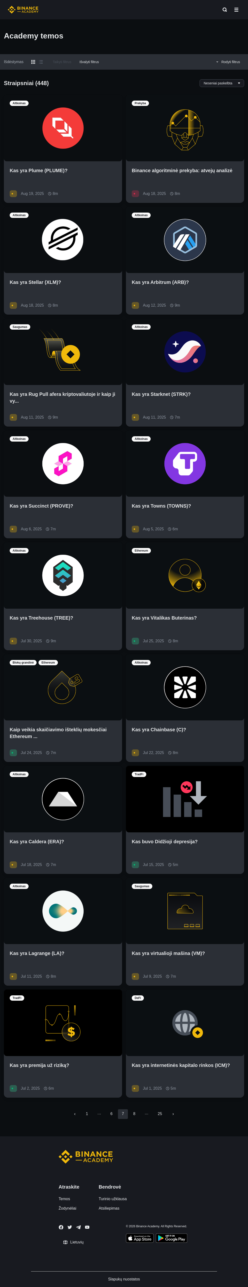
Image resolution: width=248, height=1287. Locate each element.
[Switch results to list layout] (41, 62)
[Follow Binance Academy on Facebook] (61, 1227)
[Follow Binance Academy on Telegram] (78, 1227)
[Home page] (23, 10)
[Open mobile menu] (236, 9)
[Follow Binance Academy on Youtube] (87, 1227)
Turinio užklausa (113, 1199)
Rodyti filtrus (227, 61)
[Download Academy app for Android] (171, 1239)
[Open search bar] (223, 9)
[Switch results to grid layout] (33, 62)
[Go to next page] (173, 1114)
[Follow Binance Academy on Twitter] (69, 1227)
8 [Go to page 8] (134, 1114)
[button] (236, 10)
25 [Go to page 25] (160, 1114)
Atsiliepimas (109, 1208)
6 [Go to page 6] (111, 1114)
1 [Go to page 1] (87, 1114)
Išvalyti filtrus (89, 62)
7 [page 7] (123, 1114)
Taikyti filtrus (62, 62)
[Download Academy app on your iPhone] (140, 1239)
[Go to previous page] (75, 1114)
